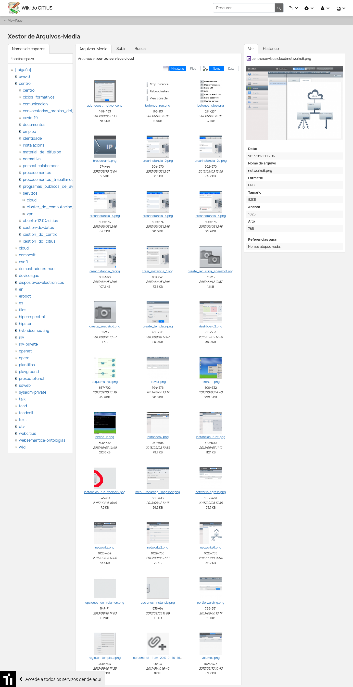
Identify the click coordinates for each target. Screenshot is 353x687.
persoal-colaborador (41, 165)
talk (22, 399)
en (21, 289)
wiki (22, 447)
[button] (293, 8)
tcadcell (26, 412)
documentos (34, 124)
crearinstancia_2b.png (211, 160)
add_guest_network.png (105, 105)
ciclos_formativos (38, 97)
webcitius (27, 433)
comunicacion (35, 104)
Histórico (271, 48)
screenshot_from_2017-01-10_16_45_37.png (165, 657)
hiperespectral (32, 316)
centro (25, 83)
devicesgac (29, 275)
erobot (25, 296)
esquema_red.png (105, 381)
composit (27, 255)
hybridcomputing (34, 330)
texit (23, 419)
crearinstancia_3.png (105, 215)
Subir (121, 48)
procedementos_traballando (48, 179)
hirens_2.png (104, 437)
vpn (30, 213)
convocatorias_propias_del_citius (53, 110)
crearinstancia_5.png (211, 215)
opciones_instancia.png (158, 602)
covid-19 (30, 117)
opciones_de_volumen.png (104, 602)
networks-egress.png (210, 492)
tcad (23, 406)
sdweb (25, 385)
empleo (29, 131)
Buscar (141, 48)
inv (21, 337)
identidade (32, 138)
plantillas (27, 364)
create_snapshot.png (104, 326)
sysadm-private (32, 392)
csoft (23, 261)
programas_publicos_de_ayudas (52, 186)
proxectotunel (31, 378)
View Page (15, 20)
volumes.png (211, 657)
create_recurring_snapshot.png (211, 271)
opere (24, 358)
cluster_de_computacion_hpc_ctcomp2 (63, 207)
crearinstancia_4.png (158, 215)
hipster (25, 323)
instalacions (33, 145)
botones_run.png (157, 105)
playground (29, 371)
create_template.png (158, 326)
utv (22, 426)
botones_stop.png (210, 105)
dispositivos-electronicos (41, 282)
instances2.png (158, 437)
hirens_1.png (211, 381)
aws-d (24, 76)
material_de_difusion (42, 152)
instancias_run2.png (210, 437)
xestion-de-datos (38, 227)
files (22, 309)
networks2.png (157, 547)
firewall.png (158, 381)
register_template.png (105, 657)
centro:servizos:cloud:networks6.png (281, 58)
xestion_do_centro (40, 234)
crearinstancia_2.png (158, 160)
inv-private (28, 344)
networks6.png (210, 547)
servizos (30, 193)
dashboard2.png (210, 326)
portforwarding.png (210, 602)
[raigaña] (23, 69)
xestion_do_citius (39, 241)
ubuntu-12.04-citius (40, 220)
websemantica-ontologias (42, 440)
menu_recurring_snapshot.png (157, 492)
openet (25, 351)
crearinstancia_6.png (104, 271)
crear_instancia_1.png (158, 271)
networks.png (104, 547)
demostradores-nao (36, 268)
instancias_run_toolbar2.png (105, 492)
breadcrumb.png (104, 160)
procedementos (37, 172)
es (21, 303)
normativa (31, 159)
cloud (32, 200)
